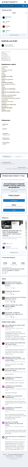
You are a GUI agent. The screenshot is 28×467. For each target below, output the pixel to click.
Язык (4, 460)
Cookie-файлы (18, 461)
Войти (14, 210)
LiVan (6, 277)
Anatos (11, 45)
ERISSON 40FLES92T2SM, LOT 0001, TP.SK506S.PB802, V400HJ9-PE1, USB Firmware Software (12, 233)
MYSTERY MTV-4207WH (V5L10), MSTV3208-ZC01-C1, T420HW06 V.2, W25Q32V (14, 289)
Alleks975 (8, 30)
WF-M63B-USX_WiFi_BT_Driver (12, 297)
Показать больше (14, 35)
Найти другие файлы (9, 46)
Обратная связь (10, 461)
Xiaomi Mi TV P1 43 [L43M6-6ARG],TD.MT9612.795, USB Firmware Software (14, 429)
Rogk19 (4, 237)
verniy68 (8, 21)
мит (9, 367)
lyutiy (9, 386)
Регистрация (14, 200)
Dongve (10, 351)
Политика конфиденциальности (16, 460)
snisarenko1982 (11, 394)
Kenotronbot (8, 16)
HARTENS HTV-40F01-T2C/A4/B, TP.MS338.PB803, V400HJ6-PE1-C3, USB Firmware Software (15, 365)
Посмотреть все (14, 258)
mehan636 (10, 321)
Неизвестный (11, 306)
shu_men (10, 432)
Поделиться (7, 156)
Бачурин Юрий (11, 334)
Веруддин (8, 26)
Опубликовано (18, 367)
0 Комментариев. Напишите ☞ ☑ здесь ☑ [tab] (14, 176)
